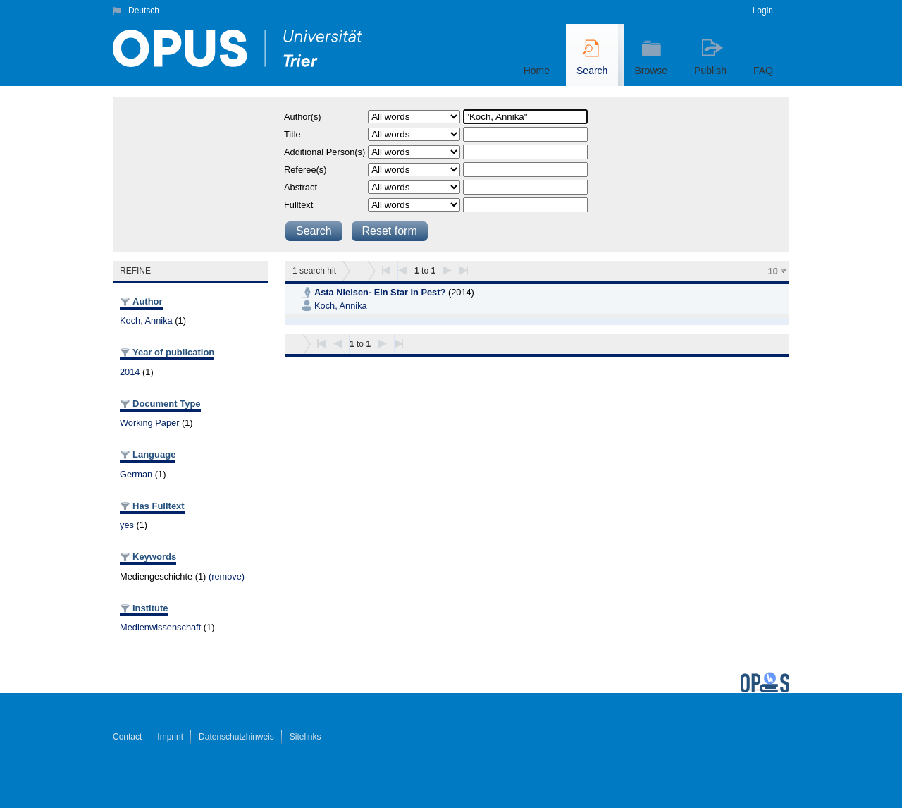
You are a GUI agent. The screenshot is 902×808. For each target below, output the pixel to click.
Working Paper (149, 422)
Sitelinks (305, 737)
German (136, 474)
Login (763, 11)
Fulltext (298, 205)
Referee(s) (305, 169)
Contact (127, 737)
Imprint (170, 737)
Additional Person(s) (324, 152)
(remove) (227, 576)
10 (772, 271)
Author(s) (302, 116)
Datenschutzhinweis (236, 737)
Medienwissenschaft (160, 627)
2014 (130, 372)
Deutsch (143, 11)
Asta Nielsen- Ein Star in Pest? (379, 292)
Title (292, 134)
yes (127, 525)
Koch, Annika (146, 320)
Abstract (300, 187)
